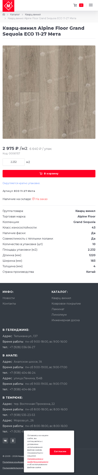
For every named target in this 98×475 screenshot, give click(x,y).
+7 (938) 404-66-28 (23, 389)
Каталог (15, 14)
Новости (9, 298)
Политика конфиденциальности (20, 462)
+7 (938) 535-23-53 (22, 415)
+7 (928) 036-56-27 (22, 347)
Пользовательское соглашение (20, 468)
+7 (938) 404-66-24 (22, 372)
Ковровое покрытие (66, 303)
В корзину (49, 173)
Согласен (60, 451)
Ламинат (58, 309)
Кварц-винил (33, 14)
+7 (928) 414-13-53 (22, 431)
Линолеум (59, 314)
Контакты (9, 303)
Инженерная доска (66, 320)
